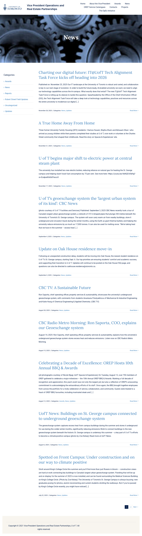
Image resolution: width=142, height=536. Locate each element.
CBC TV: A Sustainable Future (65, 287)
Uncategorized (11, 105)
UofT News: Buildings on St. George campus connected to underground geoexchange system (88, 416)
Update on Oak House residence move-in (75, 248)
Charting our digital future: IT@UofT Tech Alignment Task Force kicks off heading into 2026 (85, 75)
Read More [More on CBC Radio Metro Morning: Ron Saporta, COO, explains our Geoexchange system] (133, 350)
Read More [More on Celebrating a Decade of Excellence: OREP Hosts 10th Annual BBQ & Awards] (133, 401)
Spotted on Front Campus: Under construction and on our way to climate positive (87, 460)
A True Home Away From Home (67, 123)
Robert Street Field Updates (16, 99)
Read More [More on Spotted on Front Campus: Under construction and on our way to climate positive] (133, 495)
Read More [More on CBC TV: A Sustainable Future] (133, 310)
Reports (8, 93)
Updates (8, 111)
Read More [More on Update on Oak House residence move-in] (133, 275)
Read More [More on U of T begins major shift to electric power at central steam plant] (133, 186)
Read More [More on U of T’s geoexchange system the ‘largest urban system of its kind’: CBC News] (133, 236)
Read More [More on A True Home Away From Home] (133, 146)
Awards (8, 81)
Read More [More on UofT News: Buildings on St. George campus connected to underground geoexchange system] (133, 445)
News (7, 87)
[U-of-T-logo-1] (13, 5)
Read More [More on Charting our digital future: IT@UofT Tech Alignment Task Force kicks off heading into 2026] (133, 110)
